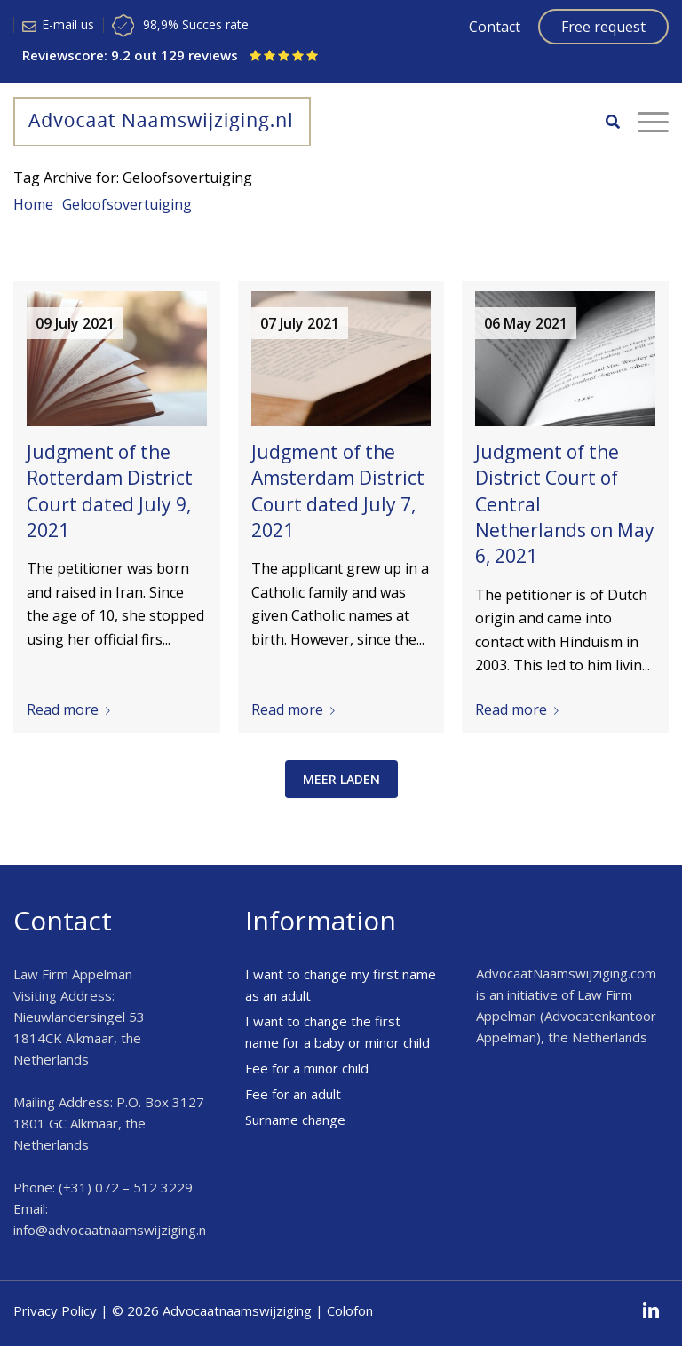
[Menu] (644, 122)
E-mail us (68, 25)
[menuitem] (604, 122)
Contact (494, 26)
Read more (72, 709)
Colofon (350, 1310)
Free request (603, 26)
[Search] (604, 122)
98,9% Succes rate (196, 25)
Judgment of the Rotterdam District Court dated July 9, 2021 (110, 490)
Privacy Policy (55, 1310)
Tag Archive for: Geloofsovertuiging (132, 177)
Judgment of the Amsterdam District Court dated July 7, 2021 (337, 490)
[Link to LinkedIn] (651, 1310)
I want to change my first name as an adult (340, 984)
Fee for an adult (293, 1094)
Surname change (295, 1119)
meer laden (341, 779)
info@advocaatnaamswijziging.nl (111, 1230)
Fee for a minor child (307, 1068)
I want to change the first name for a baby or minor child (337, 1031)
